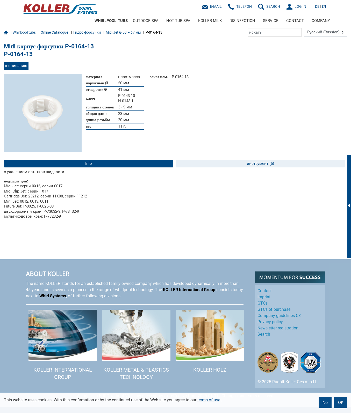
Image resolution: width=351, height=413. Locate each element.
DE (317, 6)
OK (340, 402)
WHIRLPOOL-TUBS (111, 20)
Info (88, 163)
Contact (264, 290)
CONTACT (295, 20)
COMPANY (321, 20)
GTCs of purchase (273, 309)
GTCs (262, 303)
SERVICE (270, 20)
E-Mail (216, 6)
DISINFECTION (242, 20)
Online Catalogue (54, 32)
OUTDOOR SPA (146, 20)
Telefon (244, 6)
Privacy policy (270, 321)
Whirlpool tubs (24, 32)
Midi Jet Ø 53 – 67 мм (123, 32)
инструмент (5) (260, 163)
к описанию (16, 65)
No (325, 402)
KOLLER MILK (210, 20)
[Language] (325, 32)
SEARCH (273, 6)
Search (263, 334)
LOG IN (300, 6)
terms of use (208, 399)
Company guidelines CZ (279, 315)
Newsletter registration (277, 328)
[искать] (275, 32)
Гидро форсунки (87, 32)
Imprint (263, 296)
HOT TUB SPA (178, 20)
